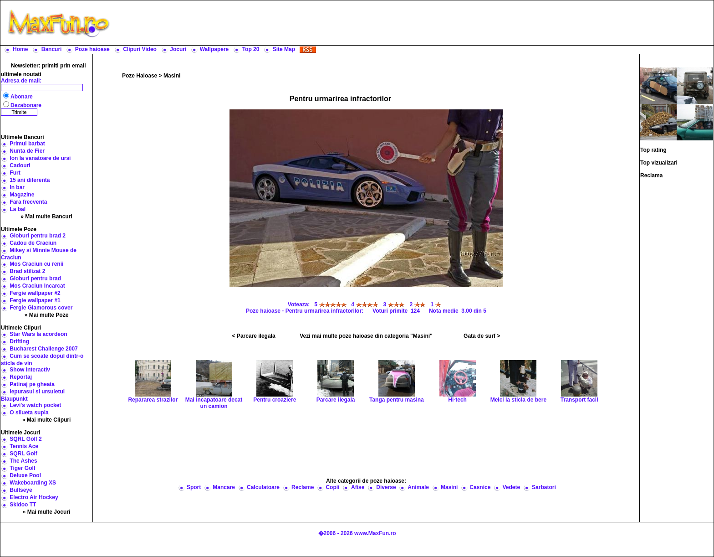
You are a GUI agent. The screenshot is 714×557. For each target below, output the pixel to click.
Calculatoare (263, 487)
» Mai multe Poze (47, 315)
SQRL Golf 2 (25, 439)
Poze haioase (92, 49)
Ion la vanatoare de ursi (40, 158)
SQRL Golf (23, 453)
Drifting (19, 341)
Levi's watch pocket (35, 405)
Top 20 (251, 49)
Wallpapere (214, 49)
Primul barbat (27, 143)
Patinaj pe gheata (32, 384)
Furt (15, 173)
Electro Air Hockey (34, 497)
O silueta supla (29, 412)
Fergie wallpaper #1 (35, 300)
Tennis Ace (24, 446)
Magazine (22, 194)
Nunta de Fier (27, 151)
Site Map (284, 49)
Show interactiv (30, 369)
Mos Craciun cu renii (36, 264)
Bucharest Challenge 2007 (43, 349)
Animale (418, 487)
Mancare (224, 487)
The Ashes (23, 461)
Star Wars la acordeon (38, 334)
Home (20, 49)
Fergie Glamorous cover (41, 307)
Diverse (386, 487)
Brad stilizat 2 (27, 271)
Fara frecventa (28, 202)
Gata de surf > (482, 336)
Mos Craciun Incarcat (37, 286)
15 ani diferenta (30, 180)
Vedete (511, 487)
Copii (332, 487)
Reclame (302, 487)
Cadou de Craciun (33, 243)
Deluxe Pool (25, 475)
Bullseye (21, 490)
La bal (18, 209)
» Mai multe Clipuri (46, 420)
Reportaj (21, 377)
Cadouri (20, 165)
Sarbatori (544, 487)
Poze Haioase (139, 75)
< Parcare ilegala (253, 336)
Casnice (479, 487)
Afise (357, 487)
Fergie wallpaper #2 (35, 293)
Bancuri (51, 49)
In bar (17, 187)
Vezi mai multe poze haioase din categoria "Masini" (366, 336)
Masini (171, 75)
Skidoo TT (23, 504)
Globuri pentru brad (35, 278)
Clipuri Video (140, 49)
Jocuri (178, 49)
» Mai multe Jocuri (47, 512)
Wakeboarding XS (33, 483)
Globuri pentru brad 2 (38, 235)
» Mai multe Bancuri (46, 216)
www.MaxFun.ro (375, 533)
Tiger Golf (22, 468)
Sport (194, 487)
